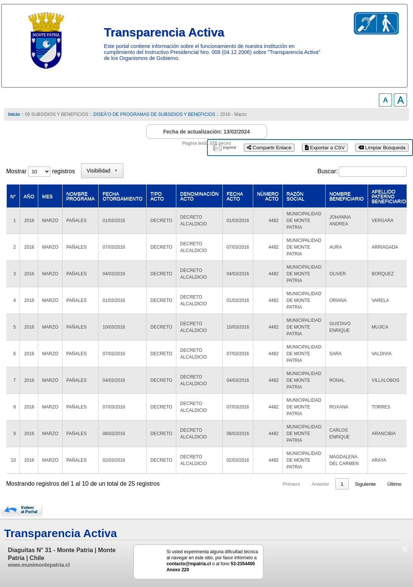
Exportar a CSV (325, 147)
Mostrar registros (40, 171)
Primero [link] (263, 484)
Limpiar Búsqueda (381, 147)
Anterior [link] (292, 484)
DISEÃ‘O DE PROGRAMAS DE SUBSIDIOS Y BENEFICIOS (154, 114)
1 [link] (313, 484)
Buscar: (327, 171)
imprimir (229, 148)
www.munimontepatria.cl (39, 565)
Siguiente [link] (365, 484)
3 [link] (342, 484)
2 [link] (327, 484)
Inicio (14, 114)
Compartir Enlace (269, 147)
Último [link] (394, 484)
